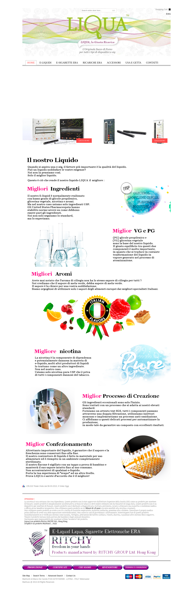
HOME (31, 62)
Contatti (152, 62)
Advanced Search (55, 576)
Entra (168, 14)
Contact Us (70, 576)
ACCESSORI (114, 62)
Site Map (26, 576)
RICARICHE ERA (92, 62)
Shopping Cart (161, 9)
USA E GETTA (133, 62)
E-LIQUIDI (45, 62)
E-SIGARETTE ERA (67, 62)
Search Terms (39, 576)
